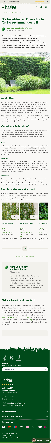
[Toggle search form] (37, 7)
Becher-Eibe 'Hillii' (7, 223)
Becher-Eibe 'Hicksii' (26, 223)
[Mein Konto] (41, 7)
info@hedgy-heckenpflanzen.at (14, 403)
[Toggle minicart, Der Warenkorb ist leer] (46, 7)
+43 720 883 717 (13, 2)
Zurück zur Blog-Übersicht (12, 13)
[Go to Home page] (10, 7)
